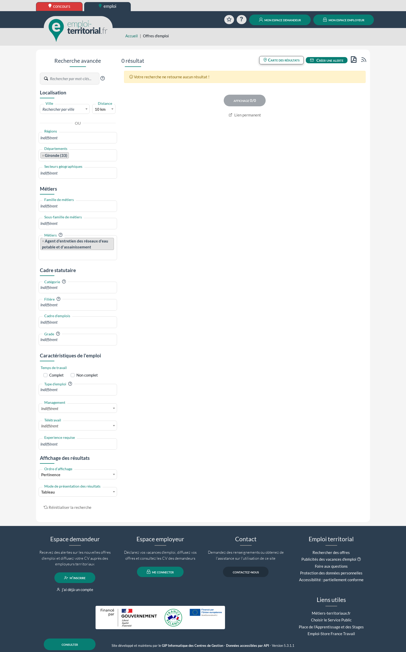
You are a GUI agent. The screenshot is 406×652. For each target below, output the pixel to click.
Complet (56, 375)
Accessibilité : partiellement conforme (331, 579)
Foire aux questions (331, 566)
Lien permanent (245, 115)
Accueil (131, 35)
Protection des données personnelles (331, 573)
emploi (107, 6)
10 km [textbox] (100, 109)
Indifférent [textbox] (49, 408)
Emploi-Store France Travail (331, 633)
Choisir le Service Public (331, 620)
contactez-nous (246, 572)
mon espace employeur (343, 19)
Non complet (87, 375)
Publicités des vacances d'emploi (328, 559)
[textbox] (64, 109)
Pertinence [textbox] (50, 474)
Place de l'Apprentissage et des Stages (331, 627)
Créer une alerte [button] (327, 60)
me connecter (160, 572)
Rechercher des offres (331, 552)
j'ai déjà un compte (74, 589)
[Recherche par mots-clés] (74, 78)
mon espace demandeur (280, 19)
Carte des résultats (281, 60)
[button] (102, 78)
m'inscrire (75, 577)
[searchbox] (77, 138)
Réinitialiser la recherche (67, 507)
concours (59, 6)
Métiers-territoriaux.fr (331, 613)
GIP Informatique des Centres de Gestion (192, 646)
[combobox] (64, 109)
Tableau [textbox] (48, 492)
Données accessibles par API (247, 646)
